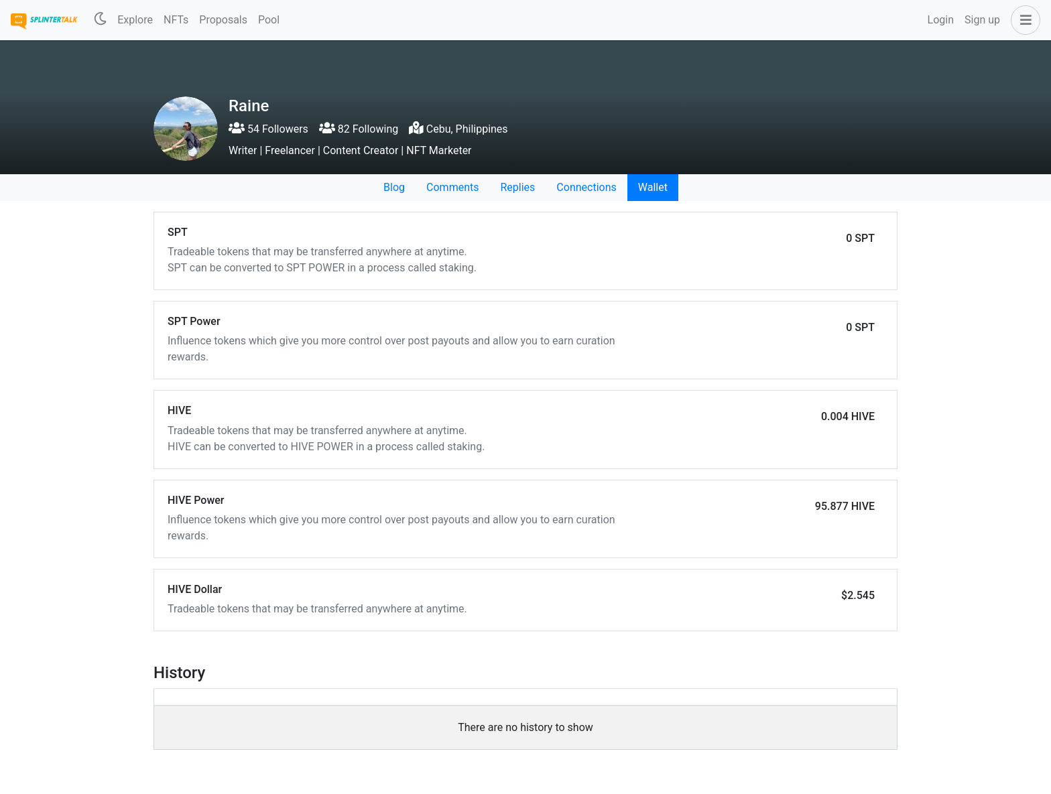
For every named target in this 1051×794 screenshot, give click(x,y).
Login (941, 19)
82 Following (358, 129)
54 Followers (268, 129)
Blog (394, 187)
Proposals (223, 19)
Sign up (982, 19)
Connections (586, 187)
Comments (452, 187)
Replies (517, 187)
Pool (269, 19)
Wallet (653, 187)
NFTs (176, 19)
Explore (135, 19)
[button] (1022, 20)
